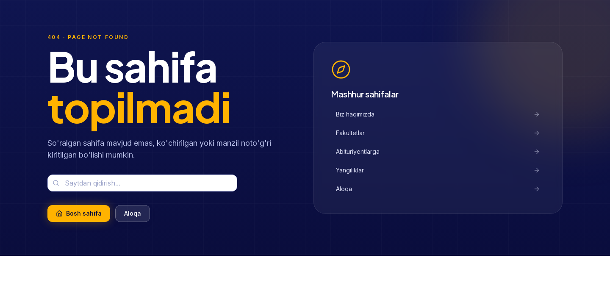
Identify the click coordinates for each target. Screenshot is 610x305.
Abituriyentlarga (438, 151)
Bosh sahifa (79, 213)
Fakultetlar (438, 132)
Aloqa (132, 213)
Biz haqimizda (438, 114)
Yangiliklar (438, 170)
